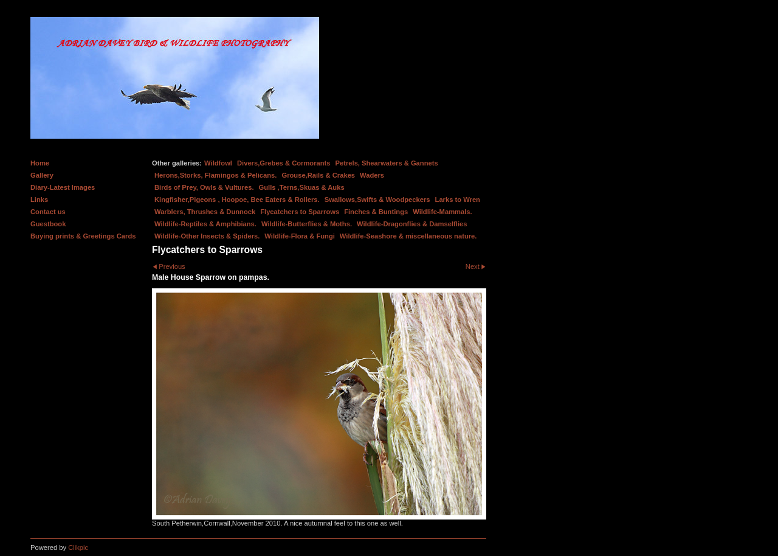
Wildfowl (218, 163)
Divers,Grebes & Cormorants (284, 163)
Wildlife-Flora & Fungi (299, 236)
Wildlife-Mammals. (442, 211)
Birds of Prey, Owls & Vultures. (204, 187)
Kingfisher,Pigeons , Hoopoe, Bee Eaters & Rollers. (237, 199)
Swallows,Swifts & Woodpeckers (377, 199)
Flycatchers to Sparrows (299, 211)
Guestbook (48, 224)
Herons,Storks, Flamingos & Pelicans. (215, 175)
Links (39, 199)
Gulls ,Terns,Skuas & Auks (302, 187)
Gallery (41, 175)
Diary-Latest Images (62, 187)
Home (39, 163)
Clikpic (78, 547)
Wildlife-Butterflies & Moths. (306, 224)
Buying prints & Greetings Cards (83, 236)
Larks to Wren (457, 199)
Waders (372, 175)
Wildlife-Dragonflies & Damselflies (412, 224)
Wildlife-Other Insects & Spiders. (207, 236)
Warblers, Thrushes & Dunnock (204, 211)
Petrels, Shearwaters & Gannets (387, 163)
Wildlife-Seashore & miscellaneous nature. (408, 236)
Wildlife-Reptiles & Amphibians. (205, 224)
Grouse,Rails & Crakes (318, 175)
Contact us (48, 211)
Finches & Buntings (376, 211)
